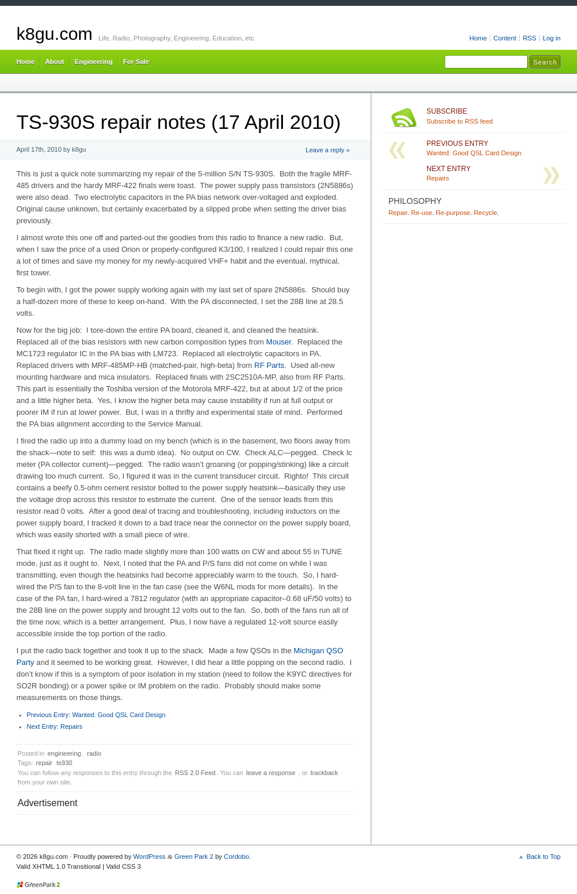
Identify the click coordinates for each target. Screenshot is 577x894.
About (54, 61)
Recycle (485, 212)
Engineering (94, 61)
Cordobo (236, 856)
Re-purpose (453, 212)
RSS (529, 38)
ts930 (65, 762)
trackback (324, 772)
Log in (551, 38)
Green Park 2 (194, 856)
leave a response (270, 772)
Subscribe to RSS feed (493, 116)
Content (504, 38)
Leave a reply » (328, 149)
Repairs (55, 726)
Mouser (278, 341)
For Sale (136, 61)
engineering (64, 753)
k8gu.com (54, 33)
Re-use (421, 212)
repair (44, 762)
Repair (397, 212)
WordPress (149, 856)
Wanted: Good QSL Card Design (96, 714)
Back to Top (544, 856)
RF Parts (269, 365)
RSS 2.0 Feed (195, 772)
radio (94, 753)
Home (478, 38)
